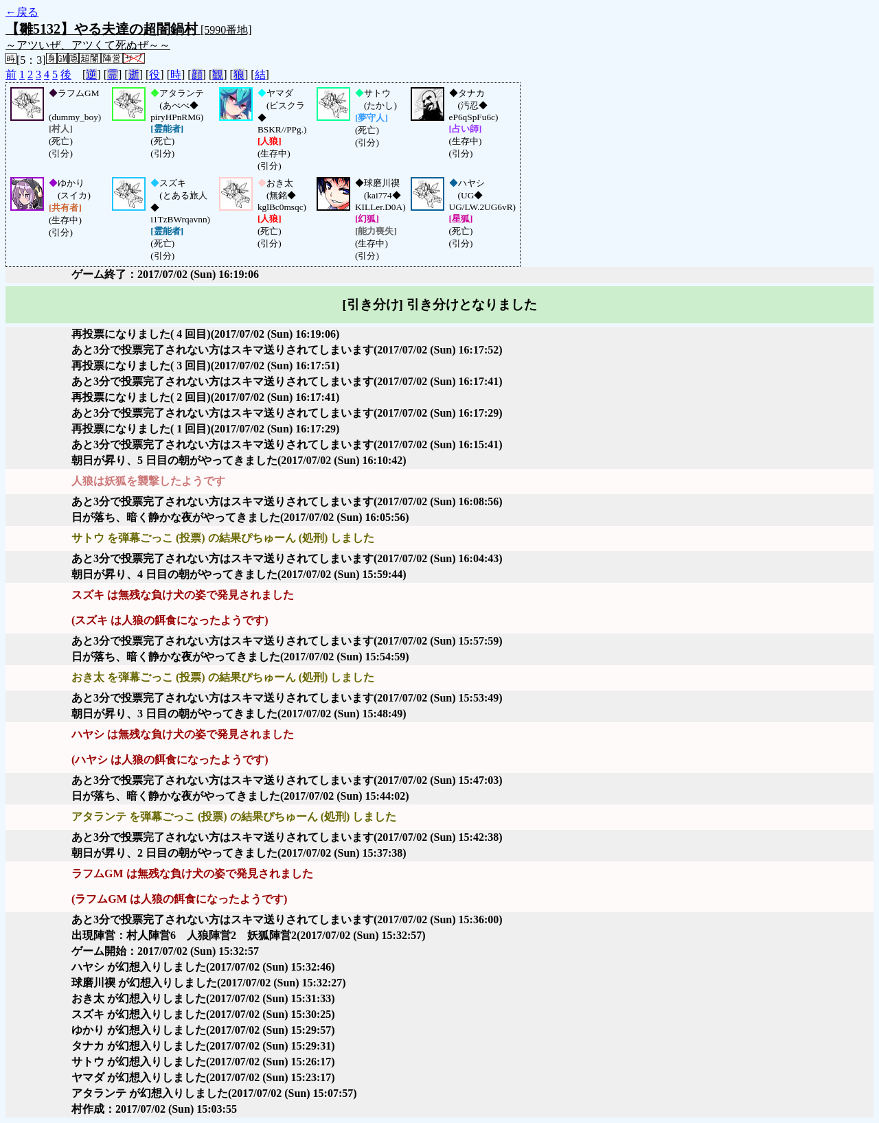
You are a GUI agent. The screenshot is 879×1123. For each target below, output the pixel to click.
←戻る (21, 12)
